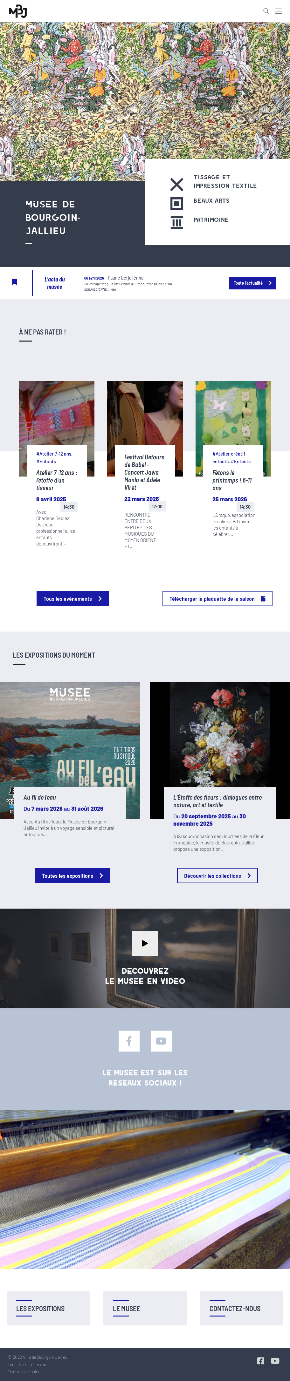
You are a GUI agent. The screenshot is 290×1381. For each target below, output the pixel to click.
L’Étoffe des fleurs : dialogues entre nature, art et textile (217, 801)
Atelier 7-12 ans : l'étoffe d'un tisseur (56, 480)
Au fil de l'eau (40, 797)
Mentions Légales (24, 1371)
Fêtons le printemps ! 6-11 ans (232, 480)
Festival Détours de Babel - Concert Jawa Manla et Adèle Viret (144, 472)
